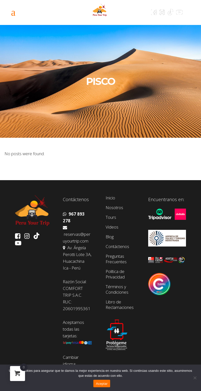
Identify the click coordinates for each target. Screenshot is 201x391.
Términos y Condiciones (117, 289)
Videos (112, 227)
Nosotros (114, 207)
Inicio (110, 198)
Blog (110, 237)
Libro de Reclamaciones (120, 304)
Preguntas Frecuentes (116, 259)
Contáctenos (117, 246)
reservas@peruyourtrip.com (76, 234)
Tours (111, 217)
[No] (194, 377)
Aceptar (102, 384)
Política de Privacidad (115, 274)
